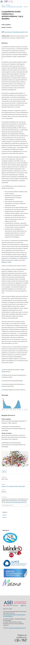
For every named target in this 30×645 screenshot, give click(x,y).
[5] (10, 262)
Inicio (3, 5)
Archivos (8, 5)
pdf (5, 471)
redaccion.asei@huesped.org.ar (17, 628)
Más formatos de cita (8, 505)
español (4, 517)
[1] (16, 258)
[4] (5, 262)
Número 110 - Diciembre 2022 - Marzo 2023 (12, 6)
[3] (4, 260)
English (4, 515)
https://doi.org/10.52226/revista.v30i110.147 (16, 32)
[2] (26, 258)
